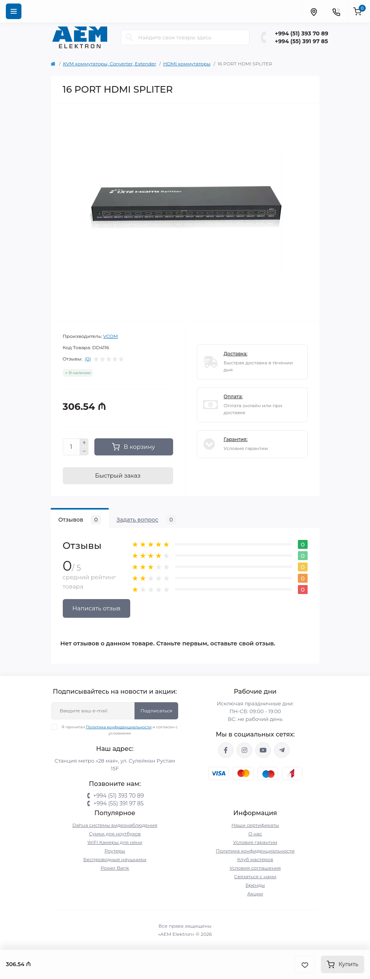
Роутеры (114, 851)
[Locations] (313, 11)
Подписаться (156, 711)
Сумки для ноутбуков (115, 834)
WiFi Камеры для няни (114, 842)
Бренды (255, 885)
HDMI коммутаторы (187, 64)
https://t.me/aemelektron (282, 750)
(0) (88, 359)
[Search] (129, 37)
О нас (255, 834)
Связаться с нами (255, 876)
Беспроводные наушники (114, 859)
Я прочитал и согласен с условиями (119, 730)
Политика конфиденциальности (118, 726)
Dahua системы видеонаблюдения (114, 825)
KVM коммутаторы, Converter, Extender (109, 64)
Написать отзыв (96, 608)
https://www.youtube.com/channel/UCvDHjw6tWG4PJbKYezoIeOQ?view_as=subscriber (263, 750)
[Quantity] (71, 446)
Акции (255, 893)
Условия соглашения (255, 868)
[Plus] (84, 442)
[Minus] (84, 451)
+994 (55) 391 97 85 (301, 41)
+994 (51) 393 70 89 (301, 33)
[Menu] (13, 11)
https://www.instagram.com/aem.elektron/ (244, 750)
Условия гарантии (255, 842)
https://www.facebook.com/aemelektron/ (226, 750)
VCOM (110, 336)
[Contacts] (336, 11)
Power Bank (115, 868)
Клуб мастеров (255, 859)
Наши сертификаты (255, 825)
